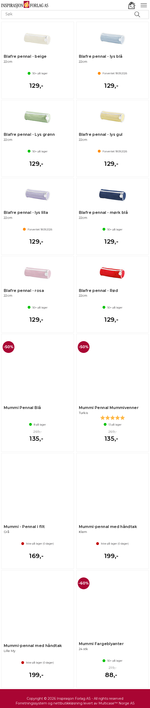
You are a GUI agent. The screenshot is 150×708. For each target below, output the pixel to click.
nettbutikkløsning (67, 703)
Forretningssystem (31, 703)
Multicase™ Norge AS (117, 703)
